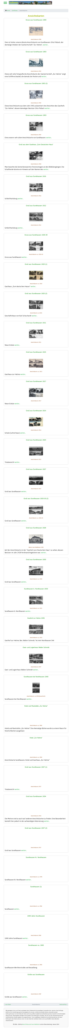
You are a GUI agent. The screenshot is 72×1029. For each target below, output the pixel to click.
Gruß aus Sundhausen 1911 (36, 323)
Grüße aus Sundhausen (36, 974)
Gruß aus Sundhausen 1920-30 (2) (36, 498)
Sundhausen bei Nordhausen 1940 (36, 677)
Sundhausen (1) (36, 887)
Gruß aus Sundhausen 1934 (36, 796)
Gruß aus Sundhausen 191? (36, 381)
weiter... (45, 45)
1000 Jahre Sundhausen (36, 916)
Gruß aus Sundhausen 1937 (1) (36, 767)
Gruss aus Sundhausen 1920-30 (36, 235)
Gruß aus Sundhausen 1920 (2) (36, 293)
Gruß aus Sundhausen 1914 (36, 411)
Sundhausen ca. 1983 (36, 945)
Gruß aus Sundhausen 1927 (36, 469)
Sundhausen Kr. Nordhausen (36, 857)
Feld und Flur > (63, 1004)
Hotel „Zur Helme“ (36, 738)
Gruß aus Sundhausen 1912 (36, 206)
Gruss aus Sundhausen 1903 (36, 52)
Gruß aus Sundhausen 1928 (36, 528)
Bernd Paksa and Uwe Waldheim (31, 1024)
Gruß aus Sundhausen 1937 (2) (36, 828)
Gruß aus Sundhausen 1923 (36, 440)
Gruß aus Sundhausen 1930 (36, 559)
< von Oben (8, 1004)
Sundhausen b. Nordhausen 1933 (36, 589)
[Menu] (5, 3)
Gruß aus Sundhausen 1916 (36, 176)
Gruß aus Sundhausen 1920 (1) (36, 264)
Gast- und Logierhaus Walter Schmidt (36, 647)
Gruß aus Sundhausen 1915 (36, 352)
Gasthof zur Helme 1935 (36, 618)
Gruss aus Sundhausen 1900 (36, 20)
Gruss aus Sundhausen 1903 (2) (36, 83)
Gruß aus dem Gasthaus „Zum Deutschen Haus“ (36, 144)
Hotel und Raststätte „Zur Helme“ (36, 706)
